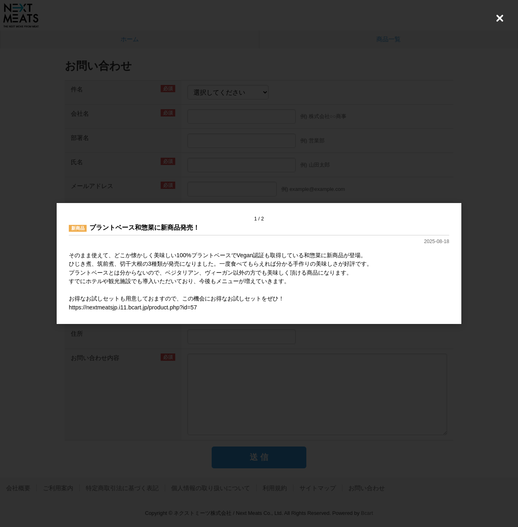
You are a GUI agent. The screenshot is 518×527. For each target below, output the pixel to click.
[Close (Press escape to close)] (500, 18)
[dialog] (259, 263)
